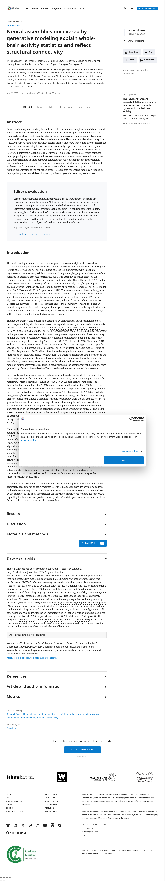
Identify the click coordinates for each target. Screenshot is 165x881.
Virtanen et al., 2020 (55, 616)
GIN (30, 647)
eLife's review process (40, 234)
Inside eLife (50, 798)
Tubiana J (28, 643)
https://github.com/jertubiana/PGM (25, 572)
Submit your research (147, 9)
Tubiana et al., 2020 (78, 586)
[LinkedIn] (15, 826)
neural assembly (74, 714)
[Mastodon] (30, 826)
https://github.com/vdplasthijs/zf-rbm (64, 623)
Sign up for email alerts (82, 749)
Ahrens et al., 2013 (78, 327)
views (128, 70)
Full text (27, 107)
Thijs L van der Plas (17, 61)
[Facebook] (60, 826)
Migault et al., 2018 (41, 331)
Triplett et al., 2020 (49, 290)
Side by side (84, 107)
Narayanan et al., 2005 (27, 283)
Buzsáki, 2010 (38, 300)
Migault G (50, 643)
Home (35, 8)
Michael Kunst (92, 61)
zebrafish (61, 714)
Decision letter (20, 234)
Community (70, 8)
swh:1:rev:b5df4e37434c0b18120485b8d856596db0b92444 (38, 626)
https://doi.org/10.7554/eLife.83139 (37, 93)
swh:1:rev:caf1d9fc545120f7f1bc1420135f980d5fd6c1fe (36, 575)
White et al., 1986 (17, 270)
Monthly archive (52, 801)
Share (131, 60)
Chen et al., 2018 (95, 341)
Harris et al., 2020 (26, 616)
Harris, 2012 (53, 300)
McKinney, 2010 (53, 619)
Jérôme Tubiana (36, 61)
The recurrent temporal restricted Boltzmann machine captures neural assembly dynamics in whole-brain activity (139, 105)
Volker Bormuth (30, 64)
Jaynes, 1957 (45, 382)
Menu (26, 8)
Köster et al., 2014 (17, 443)
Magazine (56, 8)
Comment (150, 60)
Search (125, 8)
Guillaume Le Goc (55, 61)
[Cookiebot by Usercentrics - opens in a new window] (131, 419)
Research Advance (131, 123)
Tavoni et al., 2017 (71, 283)
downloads (143, 70)
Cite (150, 52)
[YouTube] (45, 826)
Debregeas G (14, 647)
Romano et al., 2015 (87, 287)
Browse (44, 8)
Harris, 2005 (49, 277)
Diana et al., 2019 (28, 290)
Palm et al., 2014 (70, 300)
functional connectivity (47, 717)
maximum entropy (91, 714)
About (82, 8)
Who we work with (14, 801)
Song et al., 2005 (36, 270)
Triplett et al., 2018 (75, 341)
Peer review (66, 107)
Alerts (132, 8)
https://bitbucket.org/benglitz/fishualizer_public (80, 602)
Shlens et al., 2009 (35, 287)
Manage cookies (130, 451)
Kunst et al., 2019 (55, 270)
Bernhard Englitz (49, 64)
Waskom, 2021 (81, 619)
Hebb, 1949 (86, 297)
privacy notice (28, 440)
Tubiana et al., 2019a (79, 392)
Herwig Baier (14, 64)
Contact (10, 808)
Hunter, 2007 (26, 619)
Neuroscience (13, 25)
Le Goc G (39, 643)
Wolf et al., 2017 (21, 331)
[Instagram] (38, 826)
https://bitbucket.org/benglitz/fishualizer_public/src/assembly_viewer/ (62, 609)
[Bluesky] (8, 826)
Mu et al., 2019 (57, 348)
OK (123, 460)
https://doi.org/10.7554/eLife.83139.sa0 (32, 227)
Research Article (14, 21)
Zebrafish (11, 728)
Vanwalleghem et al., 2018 (67, 331)
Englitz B (92, 643)
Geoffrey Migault (75, 61)
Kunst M (61, 643)
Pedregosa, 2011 (90, 616)
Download (133, 52)
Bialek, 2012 (59, 382)
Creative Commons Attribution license (135, 850)
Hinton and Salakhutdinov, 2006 (74, 385)
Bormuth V (81, 643)
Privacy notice (82, 756)
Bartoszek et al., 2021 (38, 344)
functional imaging (46, 714)
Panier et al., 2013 (57, 327)
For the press (51, 804)
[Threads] (52, 826)
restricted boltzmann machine (21, 717)
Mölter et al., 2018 (16, 344)
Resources (49, 808)
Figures (46, 107)
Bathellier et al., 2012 (85, 280)
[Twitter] (23, 826)
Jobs (8, 798)
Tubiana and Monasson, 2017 (51, 392)
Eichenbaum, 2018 (90, 300)
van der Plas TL (15, 643)
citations (128, 73)
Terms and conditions (16, 811)
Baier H (70, 643)
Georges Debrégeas (69, 64)
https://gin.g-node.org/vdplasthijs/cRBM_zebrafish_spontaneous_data (69, 592)
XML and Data (51, 811)
